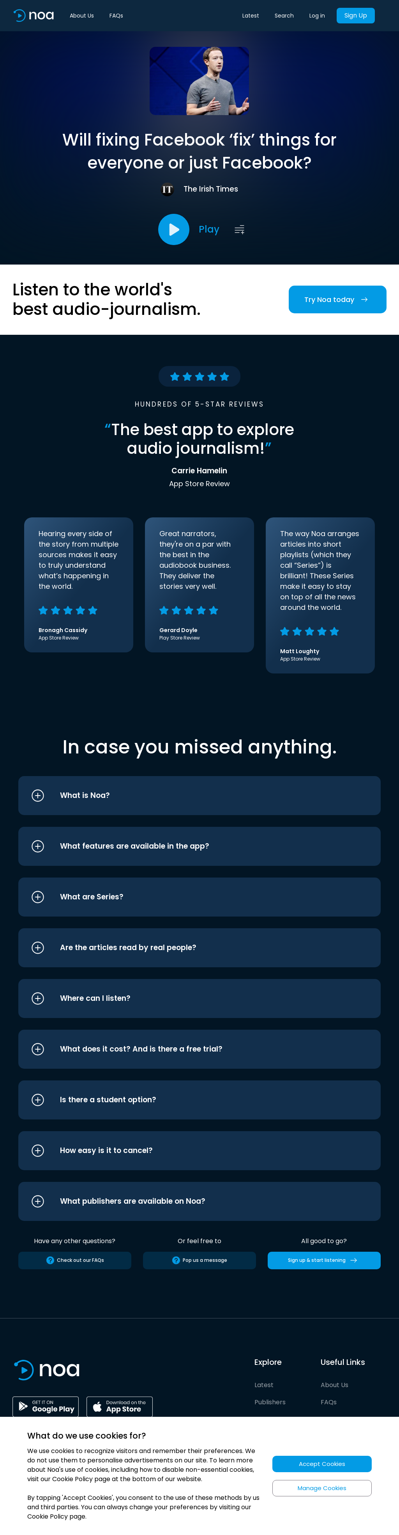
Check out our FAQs (75, 1260)
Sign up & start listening (324, 1260)
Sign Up (355, 15)
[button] (185, 795)
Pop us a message (199, 1260)
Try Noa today (337, 299)
